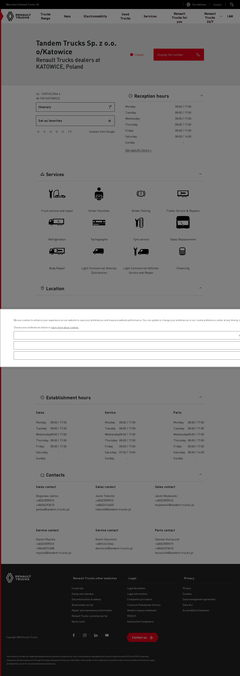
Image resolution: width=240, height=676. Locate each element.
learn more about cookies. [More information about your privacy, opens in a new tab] (65, 327)
